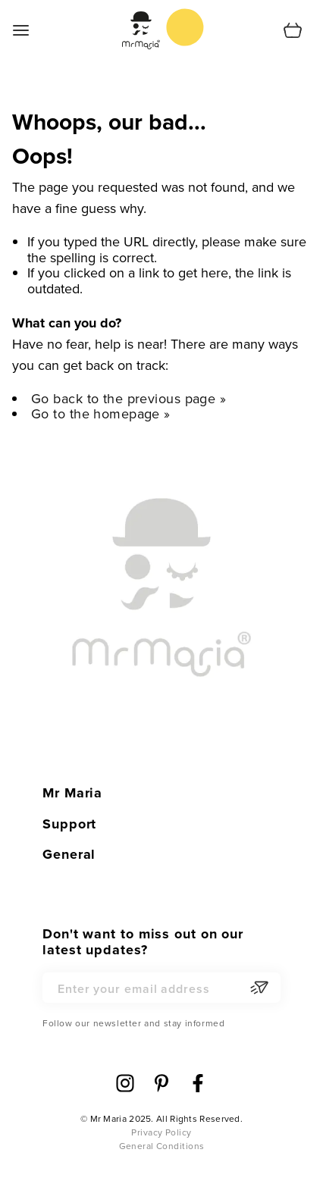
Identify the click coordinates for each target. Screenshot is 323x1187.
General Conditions (162, 1146)
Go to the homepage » (101, 413)
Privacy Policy (161, 1132)
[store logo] (185, 27)
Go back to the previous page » (128, 398)
